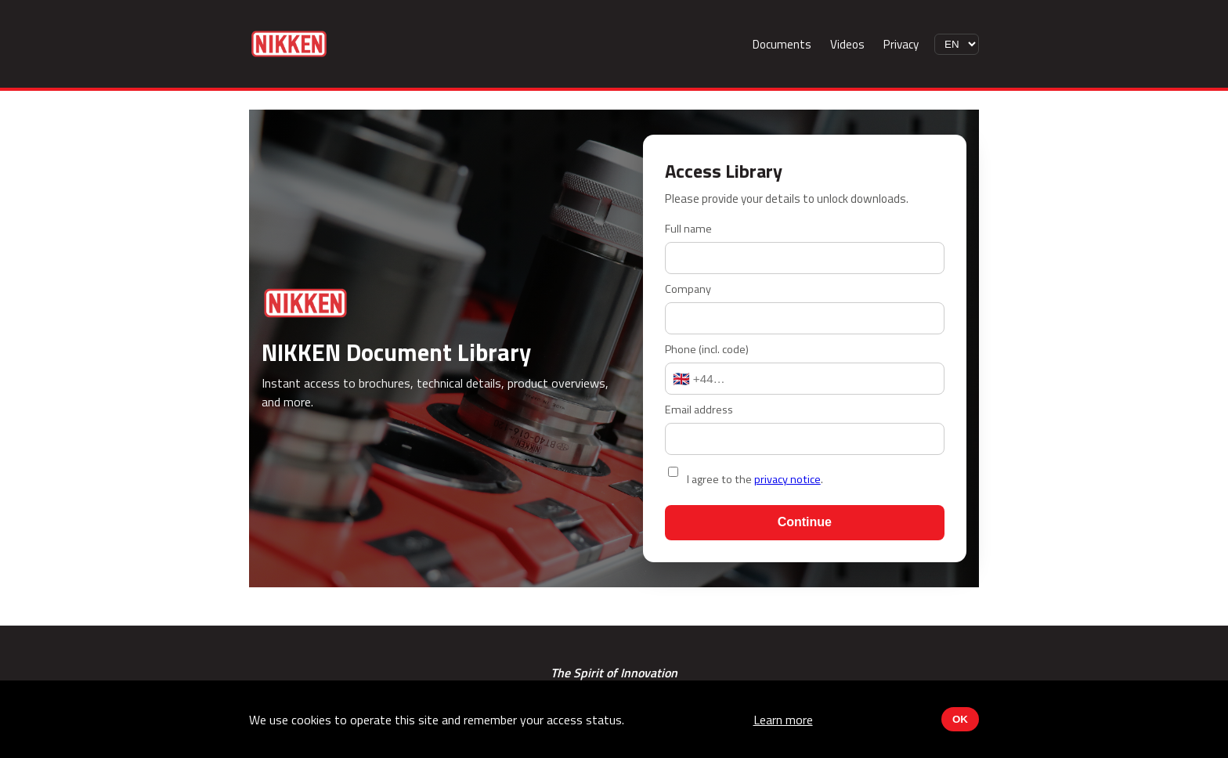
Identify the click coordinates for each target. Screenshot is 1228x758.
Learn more (783, 719)
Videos (847, 44)
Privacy (901, 44)
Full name (688, 228)
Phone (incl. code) (707, 349)
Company (688, 289)
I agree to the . (755, 479)
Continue (805, 522)
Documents (782, 44)
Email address (699, 409)
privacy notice (787, 479)
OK (960, 719)
